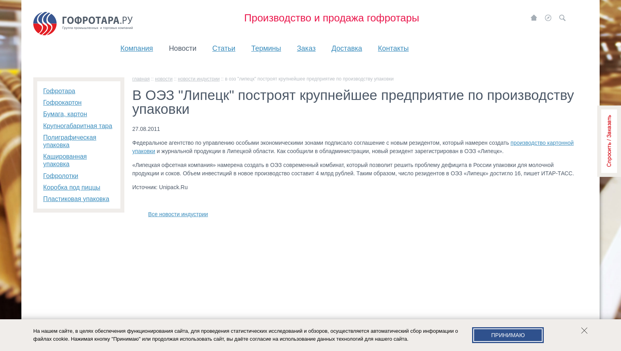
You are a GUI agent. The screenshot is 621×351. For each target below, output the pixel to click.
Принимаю (508, 335)
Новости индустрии (199, 79)
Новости (182, 48)
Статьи (223, 48)
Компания (136, 48)
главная (141, 79)
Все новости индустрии (178, 214)
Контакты (393, 48)
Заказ (306, 48)
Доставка (346, 48)
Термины (266, 48)
